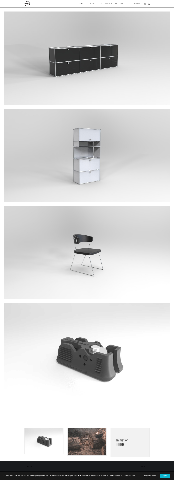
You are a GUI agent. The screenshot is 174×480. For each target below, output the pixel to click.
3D (101, 4)
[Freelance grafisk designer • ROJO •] (27, 4)
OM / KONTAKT (134, 4)
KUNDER (108, 4)
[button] (145, 4)
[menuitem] (81, 4)
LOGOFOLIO (91, 4)
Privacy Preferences (150, 476)
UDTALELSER (120, 4)
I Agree (165, 476)
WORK (80, 4)
